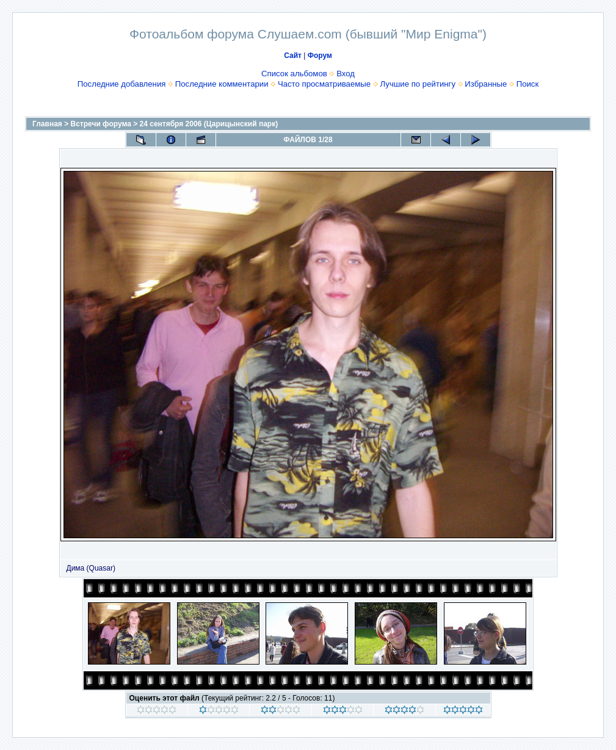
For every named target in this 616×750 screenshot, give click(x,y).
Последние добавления (122, 83)
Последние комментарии (222, 83)
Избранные (486, 83)
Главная (47, 124)
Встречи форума (101, 124)
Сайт (293, 55)
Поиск (527, 83)
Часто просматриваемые (324, 83)
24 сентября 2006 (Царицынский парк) (209, 124)
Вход (345, 73)
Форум (320, 55)
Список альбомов (294, 73)
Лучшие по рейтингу (417, 83)
